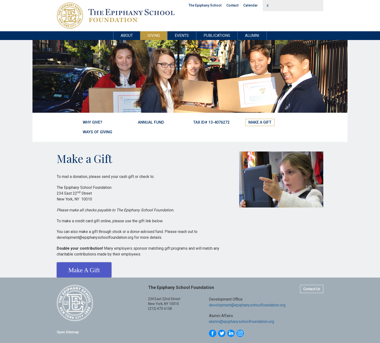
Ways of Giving (97, 132)
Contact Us (311, 289)
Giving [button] (154, 35)
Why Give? (92, 122)
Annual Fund (151, 122)
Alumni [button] (252, 35)
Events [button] (182, 35)
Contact (232, 5)
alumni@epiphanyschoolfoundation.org (241, 321)
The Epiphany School (205, 5)
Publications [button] (217, 35)
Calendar (250, 5)
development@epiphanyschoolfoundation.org (247, 305)
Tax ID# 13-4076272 (211, 122)
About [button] (127, 35)
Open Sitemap (68, 332)
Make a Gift (259, 122)
